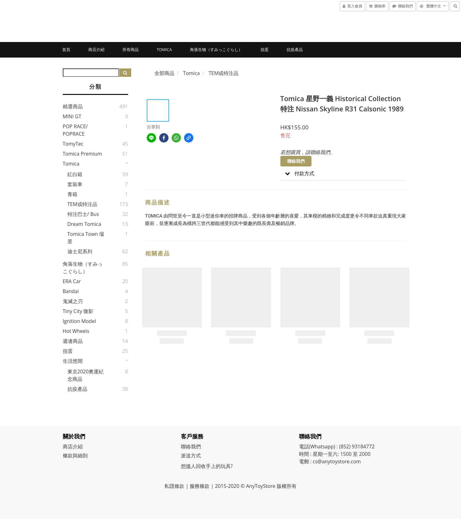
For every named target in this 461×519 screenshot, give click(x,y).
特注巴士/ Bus (83, 214)
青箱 (72, 194)
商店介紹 (96, 49)
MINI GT (72, 116)
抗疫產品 (295, 49)
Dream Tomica (84, 224)
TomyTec (73, 143)
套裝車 (74, 184)
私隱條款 (174, 486)
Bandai (71, 291)
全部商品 (164, 73)
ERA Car (72, 281)
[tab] (342, 173)
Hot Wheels (76, 331)
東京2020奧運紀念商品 (85, 375)
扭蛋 (264, 49)
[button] (342, 173)
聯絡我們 (296, 161)
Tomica (164, 49)
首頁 (66, 49)
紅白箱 (74, 174)
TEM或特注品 (82, 204)
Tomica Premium (82, 153)
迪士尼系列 (79, 251)
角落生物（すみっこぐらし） (216, 49)
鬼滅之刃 (73, 301)
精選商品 (73, 106)
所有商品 (130, 49)
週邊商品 (73, 341)
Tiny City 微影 (78, 311)
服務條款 (200, 486)
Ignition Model (79, 321)
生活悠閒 (73, 361)
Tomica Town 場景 (85, 238)
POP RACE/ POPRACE (75, 130)
